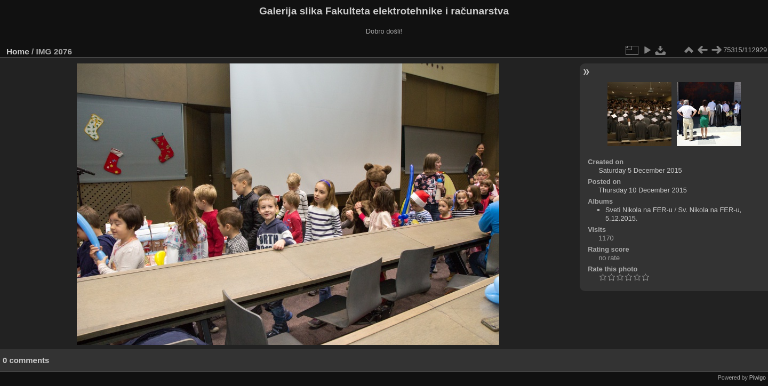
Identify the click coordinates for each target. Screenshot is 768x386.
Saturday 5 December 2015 (640, 170)
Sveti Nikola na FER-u (639, 210)
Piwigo (757, 377)
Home (17, 51)
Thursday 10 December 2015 (642, 190)
